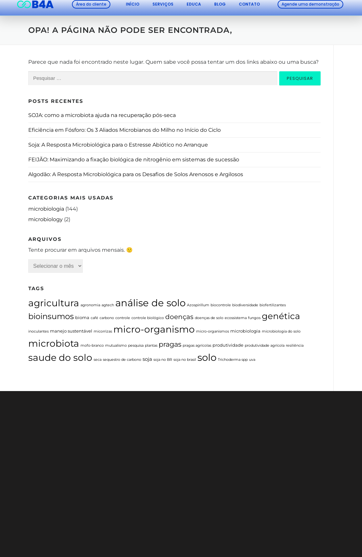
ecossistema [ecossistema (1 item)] (236, 318)
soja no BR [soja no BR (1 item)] (162, 360)
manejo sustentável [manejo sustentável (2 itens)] (71, 331)
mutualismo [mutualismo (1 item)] (116, 345)
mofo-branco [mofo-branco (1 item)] (92, 345)
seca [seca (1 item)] (98, 360)
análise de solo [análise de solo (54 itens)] (150, 303)
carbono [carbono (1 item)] (107, 318)
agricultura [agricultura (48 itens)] (53, 303)
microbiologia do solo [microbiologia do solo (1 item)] (281, 331)
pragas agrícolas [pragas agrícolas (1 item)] (197, 345)
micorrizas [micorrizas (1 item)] (103, 331)
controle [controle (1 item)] (122, 318)
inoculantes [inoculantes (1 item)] (38, 331)
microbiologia (46, 209)
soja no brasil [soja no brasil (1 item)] (184, 360)
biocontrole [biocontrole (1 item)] (221, 305)
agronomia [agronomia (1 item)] (90, 305)
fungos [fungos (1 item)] (254, 318)
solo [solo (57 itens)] (206, 357)
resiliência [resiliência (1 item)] (295, 345)
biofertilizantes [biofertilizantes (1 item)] (273, 305)
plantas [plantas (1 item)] (151, 345)
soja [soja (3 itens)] (147, 359)
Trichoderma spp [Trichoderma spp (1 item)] (233, 360)
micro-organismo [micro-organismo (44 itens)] (154, 329)
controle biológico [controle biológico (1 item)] (147, 318)
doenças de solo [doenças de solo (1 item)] (209, 318)
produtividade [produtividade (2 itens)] (228, 345)
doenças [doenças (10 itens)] (179, 317)
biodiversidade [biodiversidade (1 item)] (245, 305)
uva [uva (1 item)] (252, 360)
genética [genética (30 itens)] (281, 316)
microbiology (45, 219)
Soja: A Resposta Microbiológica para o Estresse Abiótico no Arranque (118, 145)
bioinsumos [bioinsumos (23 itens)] (51, 316)
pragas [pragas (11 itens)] (170, 344)
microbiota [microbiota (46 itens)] (53, 343)
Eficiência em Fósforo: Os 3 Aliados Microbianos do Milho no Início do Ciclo (124, 130)
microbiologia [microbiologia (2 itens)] (245, 331)
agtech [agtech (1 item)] (108, 305)
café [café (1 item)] (94, 318)
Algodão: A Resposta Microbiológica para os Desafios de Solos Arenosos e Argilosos (135, 174)
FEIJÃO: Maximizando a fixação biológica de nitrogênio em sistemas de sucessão (133, 159)
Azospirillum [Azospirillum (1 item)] (198, 305)
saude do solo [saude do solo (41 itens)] (60, 357)
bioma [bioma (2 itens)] (82, 317)
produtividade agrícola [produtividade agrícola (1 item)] (264, 345)
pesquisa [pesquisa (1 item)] (136, 345)
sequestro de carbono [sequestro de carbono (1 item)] (122, 360)
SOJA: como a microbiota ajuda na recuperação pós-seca (102, 115)
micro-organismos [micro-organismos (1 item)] (212, 331)
